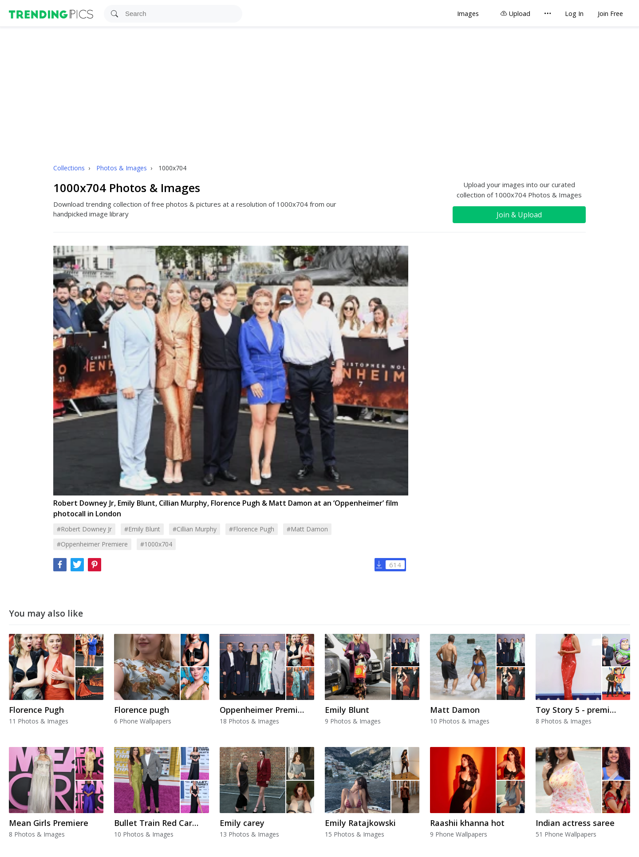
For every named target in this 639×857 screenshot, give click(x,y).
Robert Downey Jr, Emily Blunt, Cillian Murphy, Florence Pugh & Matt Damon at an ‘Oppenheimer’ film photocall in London (225, 508)
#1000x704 (156, 544)
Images (468, 13)
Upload (515, 13)
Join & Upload (519, 215)
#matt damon (307, 529)
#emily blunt (142, 529)
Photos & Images (122, 168)
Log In (574, 13)
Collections (70, 168)
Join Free (610, 13)
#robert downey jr (84, 529)
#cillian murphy (195, 529)
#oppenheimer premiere (92, 544)
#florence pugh (251, 529)
